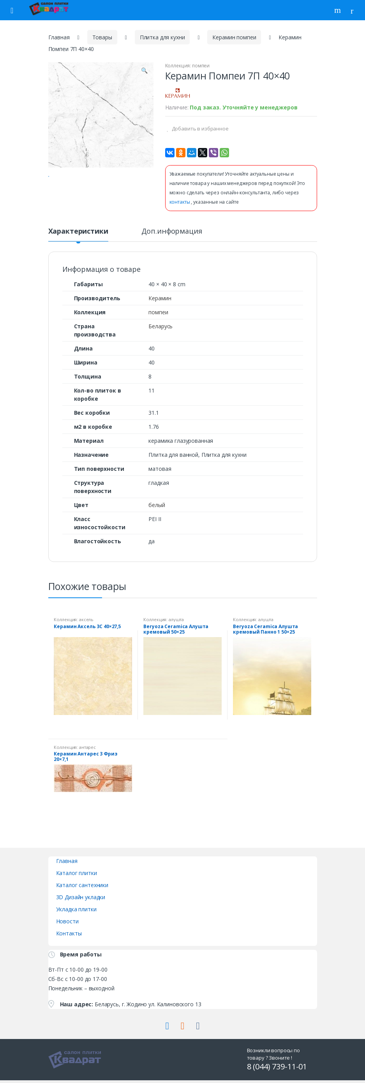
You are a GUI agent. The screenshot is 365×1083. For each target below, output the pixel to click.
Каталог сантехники (82, 891)
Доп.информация (171, 238)
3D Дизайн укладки (81, 903)
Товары (102, 37)
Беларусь (160, 332)
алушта (176, 626)
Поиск (338, 10)
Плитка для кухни (162, 37)
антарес (87, 754)
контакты (180, 202)
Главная (59, 37)
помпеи (201, 65)
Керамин (159, 304)
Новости (67, 928)
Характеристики (78, 238)
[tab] (78, 241)
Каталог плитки (76, 879)
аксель (86, 626)
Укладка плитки (76, 915)
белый (156, 511)
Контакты (69, 940)
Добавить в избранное (200, 128)
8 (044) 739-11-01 (277, 1073)
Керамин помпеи (234, 37)
